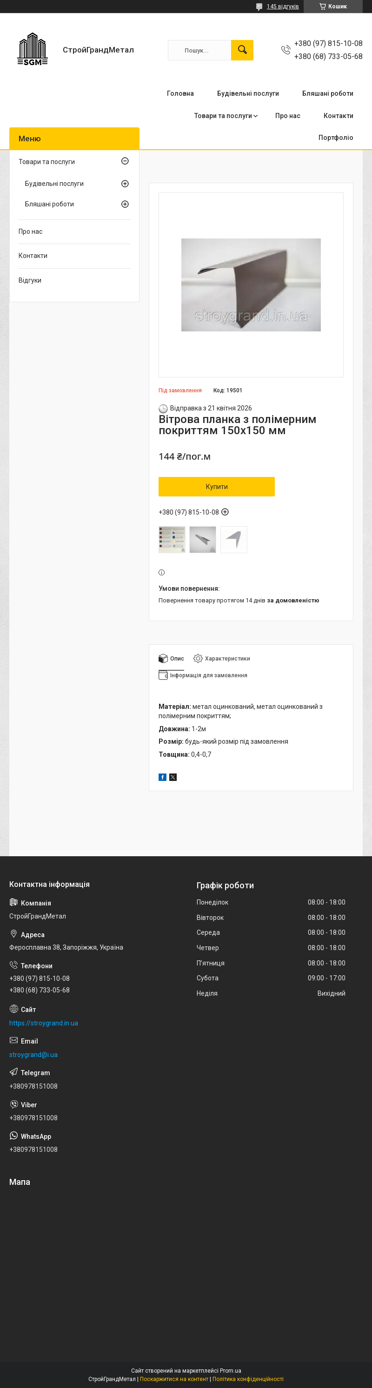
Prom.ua (230, 1371)
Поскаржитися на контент (174, 1379)
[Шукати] (242, 50)
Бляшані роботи (327, 93)
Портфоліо (336, 137)
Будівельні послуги (248, 93)
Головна (180, 93)
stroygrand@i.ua (33, 1054)
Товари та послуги (223, 115)
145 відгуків (283, 6)
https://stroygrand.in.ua (43, 1023)
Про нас (287, 115)
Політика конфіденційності (248, 1379)
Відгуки (30, 280)
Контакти (338, 115)
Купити (217, 486)
